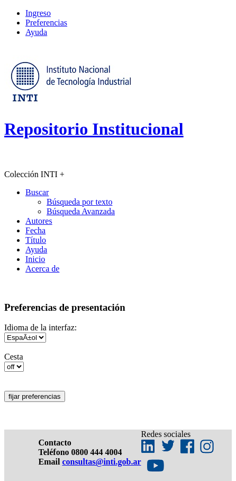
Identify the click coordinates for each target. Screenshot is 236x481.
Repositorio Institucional (94, 128)
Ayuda (36, 32)
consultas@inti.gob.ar (101, 461)
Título (35, 239)
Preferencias (46, 22)
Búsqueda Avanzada (81, 211)
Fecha (35, 230)
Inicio (35, 259)
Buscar (37, 192)
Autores (38, 220)
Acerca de (42, 268)
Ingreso (38, 13)
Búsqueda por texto (79, 201)
